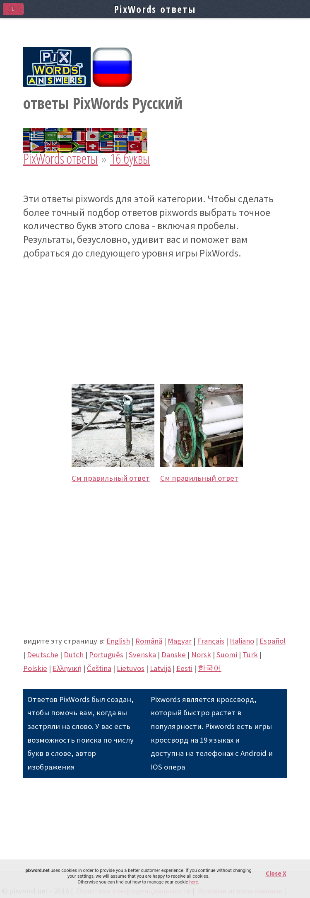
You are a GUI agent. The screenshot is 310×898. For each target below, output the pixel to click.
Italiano (242, 641)
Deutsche (42, 654)
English (118, 641)
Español (273, 641)
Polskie (35, 668)
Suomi (226, 654)
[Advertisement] (155, 318)
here (193, 882)
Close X (276, 873)
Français (210, 641)
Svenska (142, 654)
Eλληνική (67, 668)
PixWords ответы (60, 158)
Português (106, 654)
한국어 (209, 668)
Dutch (74, 654)
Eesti (184, 668)
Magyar (180, 641)
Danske (173, 654)
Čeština (99, 668)
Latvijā (160, 668)
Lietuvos (130, 668)
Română (148, 641)
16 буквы (130, 158)
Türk (250, 654)
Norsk (201, 654)
